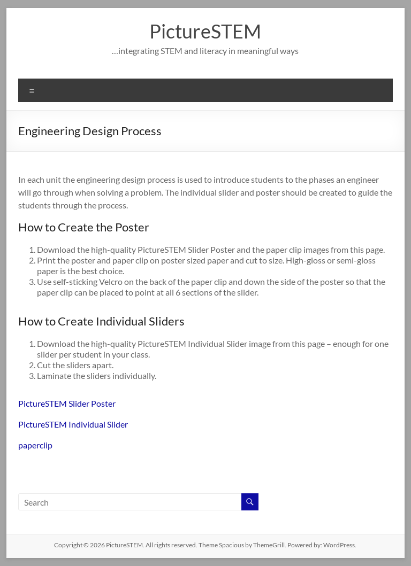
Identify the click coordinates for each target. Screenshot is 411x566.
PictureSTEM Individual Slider (73, 424)
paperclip (35, 445)
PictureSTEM (205, 31)
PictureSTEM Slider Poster (67, 403)
